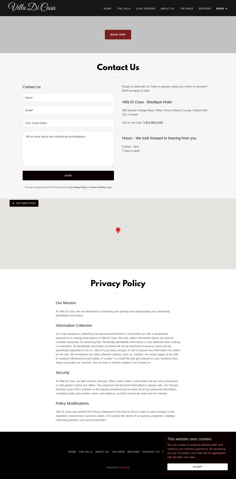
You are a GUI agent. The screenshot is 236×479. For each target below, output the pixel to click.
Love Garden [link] (145, 8)
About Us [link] (167, 8)
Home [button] (72, 451)
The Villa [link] (124, 8)
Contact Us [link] (151, 451)
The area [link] (186, 8)
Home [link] (108, 8)
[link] (46, 9)
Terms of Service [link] (98, 187)
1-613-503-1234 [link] (153, 122)
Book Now (117, 34)
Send (68, 175)
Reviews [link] (205, 8)
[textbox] (68, 97)
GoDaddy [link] (125, 467)
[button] (222, 9)
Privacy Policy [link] (79, 187)
